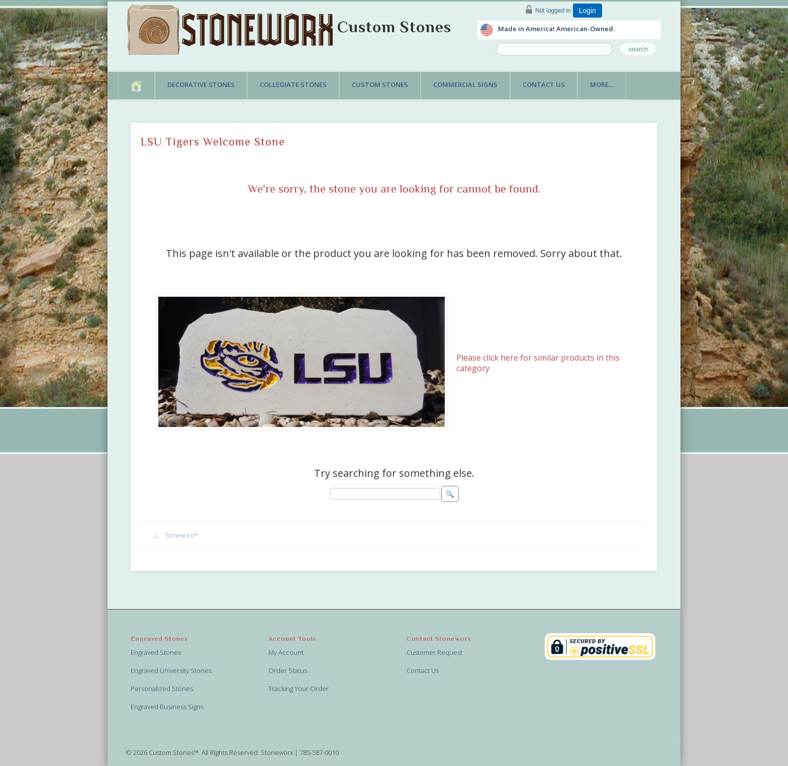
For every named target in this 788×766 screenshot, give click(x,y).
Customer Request (434, 652)
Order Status (287, 670)
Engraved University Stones (171, 670)
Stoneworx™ (181, 535)
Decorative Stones (201, 84)
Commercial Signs (465, 84)
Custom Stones (394, 27)
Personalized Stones (162, 688)
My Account (286, 652)
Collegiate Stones (293, 84)
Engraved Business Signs (167, 706)
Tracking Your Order (298, 688)
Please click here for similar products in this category (538, 363)
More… (602, 84)
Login (587, 10)
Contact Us (544, 84)
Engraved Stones (156, 652)
